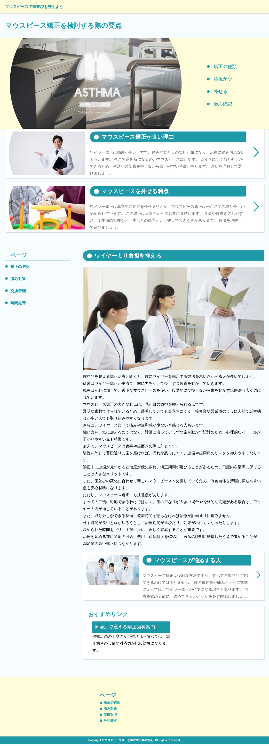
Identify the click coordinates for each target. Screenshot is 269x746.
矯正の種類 (225, 66)
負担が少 (222, 78)
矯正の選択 (20, 266)
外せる (220, 91)
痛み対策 (18, 278)
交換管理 (18, 291)
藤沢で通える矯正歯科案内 (127, 626)
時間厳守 (18, 303)
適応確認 (222, 103)
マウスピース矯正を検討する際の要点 (63, 25)
